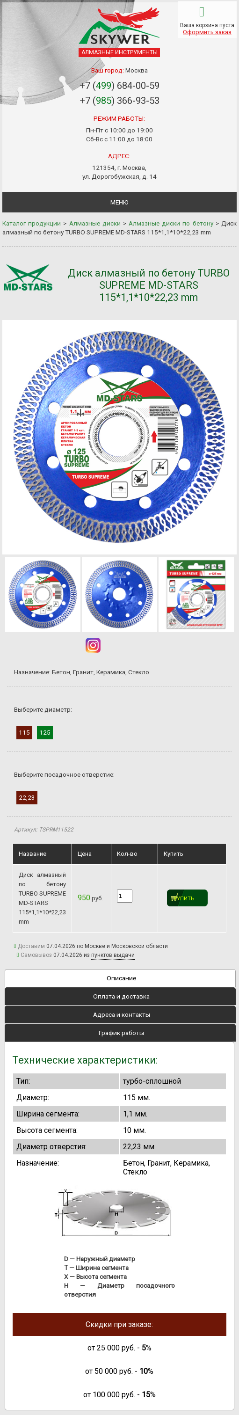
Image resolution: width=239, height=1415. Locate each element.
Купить (184, 899)
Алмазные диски (95, 223)
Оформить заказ (207, 32)
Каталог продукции (31, 223)
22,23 (27, 797)
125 (45, 732)
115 (24, 732)
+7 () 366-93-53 (119, 100)
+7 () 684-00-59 (119, 85)
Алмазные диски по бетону (171, 223)
